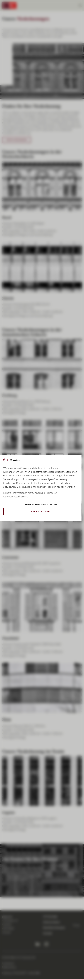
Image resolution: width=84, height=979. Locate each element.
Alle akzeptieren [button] (40, 511)
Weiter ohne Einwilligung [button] (41, 504)
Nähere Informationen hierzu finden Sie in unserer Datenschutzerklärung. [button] (30, 494)
